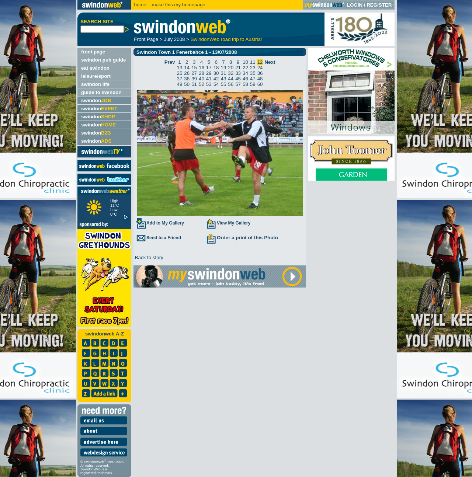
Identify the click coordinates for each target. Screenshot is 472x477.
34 (245, 73)
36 (260, 73)
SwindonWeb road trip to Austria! (226, 39)
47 (253, 78)
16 (201, 67)
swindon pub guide (103, 60)
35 (253, 73)
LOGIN (354, 5)
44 (230, 78)
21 (238, 67)
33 (238, 73)
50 (187, 84)
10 (245, 62)
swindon (96, 100)
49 (180, 84)
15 (194, 67)
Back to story (148, 257)
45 (238, 78)
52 (201, 84)
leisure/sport (96, 76)
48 (260, 78)
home (140, 4)
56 (230, 84)
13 (180, 67)
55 (223, 84)
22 (245, 67)
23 (253, 67)
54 (216, 84)
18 (216, 67)
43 (223, 78)
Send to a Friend (158, 237)
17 (209, 67)
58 (245, 84)
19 (223, 67)
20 (230, 67)
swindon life (95, 84)
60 (260, 84)
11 (253, 62)
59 (253, 84)
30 (216, 73)
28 (201, 73)
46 (245, 78)
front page (93, 52)
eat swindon (95, 68)
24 (260, 67)
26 (187, 73)
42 (216, 78)
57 (238, 84)
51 (194, 84)
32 (230, 73)
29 (209, 73)
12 (260, 62)
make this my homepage (177, 4)
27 (194, 73)
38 (187, 78)
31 (223, 73)
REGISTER (379, 5)
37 (180, 78)
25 (180, 73)
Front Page (146, 39)
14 (187, 67)
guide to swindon (101, 92)
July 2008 (174, 39)
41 (209, 78)
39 (194, 78)
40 (201, 78)
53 (209, 84)
